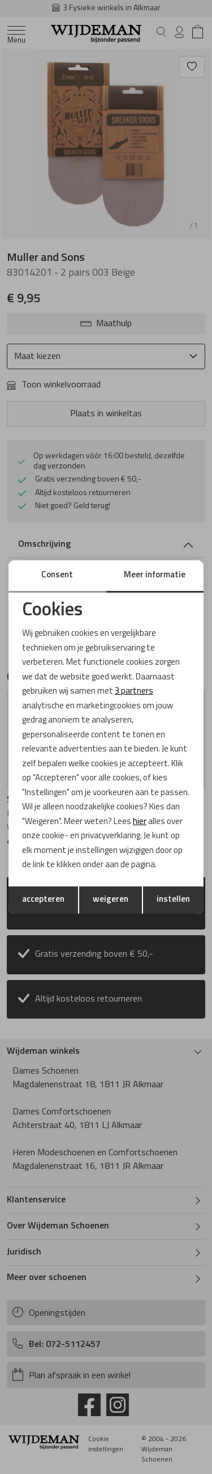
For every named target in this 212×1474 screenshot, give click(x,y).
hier (139, 822)
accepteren (43, 900)
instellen (173, 900)
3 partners (134, 691)
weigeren (110, 900)
